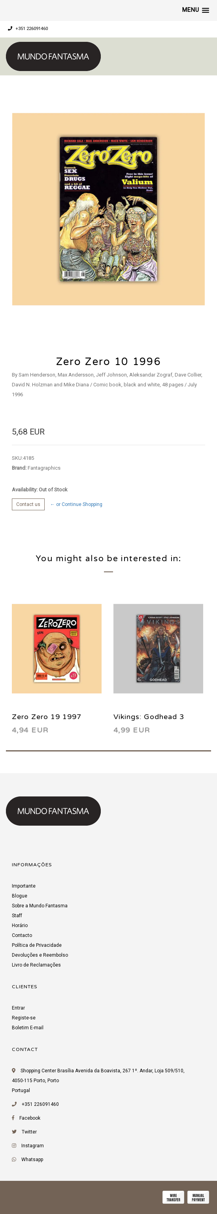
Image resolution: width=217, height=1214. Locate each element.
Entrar (18, 1008)
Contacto (22, 935)
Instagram (32, 1145)
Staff (17, 915)
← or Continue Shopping (76, 504)
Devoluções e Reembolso (40, 955)
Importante (24, 886)
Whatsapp (32, 1159)
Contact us (28, 504)
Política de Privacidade (37, 945)
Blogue (19, 896)
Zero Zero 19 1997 (46, 716)
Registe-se (24, 1018)
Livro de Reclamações (36, 965)
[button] (195, 10)
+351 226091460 (28, 28)
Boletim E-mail (27, 1027)
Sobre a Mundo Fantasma (40, 906)
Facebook (29, 1118)
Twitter (29, 1132)
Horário (20, 925)
